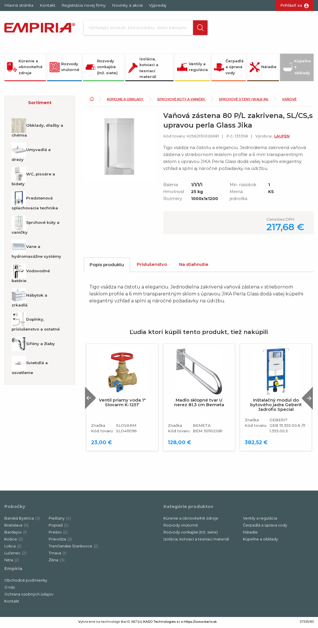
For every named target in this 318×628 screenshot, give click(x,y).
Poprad (58, 527)
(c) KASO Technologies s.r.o (160, 623)
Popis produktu (107, 266)
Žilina (56, 562)
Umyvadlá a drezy (31, 153)
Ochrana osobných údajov (28, 596)
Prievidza (60, 541)
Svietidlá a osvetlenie (30, 366)
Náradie (263, 68)
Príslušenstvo (152, 265)
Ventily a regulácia (192, 68)
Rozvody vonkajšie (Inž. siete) (102, 68)
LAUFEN (282, 137)
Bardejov (15, 534)
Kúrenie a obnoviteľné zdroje (25, 68)
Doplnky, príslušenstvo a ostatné (36, 323)
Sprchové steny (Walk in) (244, 101)
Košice (13, 541)
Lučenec (15, 555)
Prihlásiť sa (291, 5)
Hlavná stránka (18, 5)
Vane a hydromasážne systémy (36, 250)
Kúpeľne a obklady (297, 68)
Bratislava (16, 527)
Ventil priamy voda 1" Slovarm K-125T (122, 404)
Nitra (11, 562)
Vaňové (289, 101)
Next (306, 399)
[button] (197, 28)
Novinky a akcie (127, 5)
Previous (92, 399)
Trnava (57, 555)
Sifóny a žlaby (33, 345)
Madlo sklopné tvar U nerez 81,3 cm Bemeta (199, 404)
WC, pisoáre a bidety (33, 178)
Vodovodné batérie (31, 274)
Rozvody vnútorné (64, 68)
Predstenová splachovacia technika (35, 202)
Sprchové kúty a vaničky (35, 226)
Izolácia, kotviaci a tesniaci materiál (143, 69)
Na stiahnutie (193, 265)
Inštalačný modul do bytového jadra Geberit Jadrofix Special (276, 406)
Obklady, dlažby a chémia (37, 129)
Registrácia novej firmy (83, 5)
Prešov (58, 534)
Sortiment (40, 104)
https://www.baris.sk (200, 623)
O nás (9, 589)
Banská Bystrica (22, 520)
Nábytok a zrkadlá (29, 299)
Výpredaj (157, 5)
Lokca (12, 548)
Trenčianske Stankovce (73, 548)
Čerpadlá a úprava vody (229, 68)
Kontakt (47, 5)
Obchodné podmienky (25, 582)
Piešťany (60, 520)
